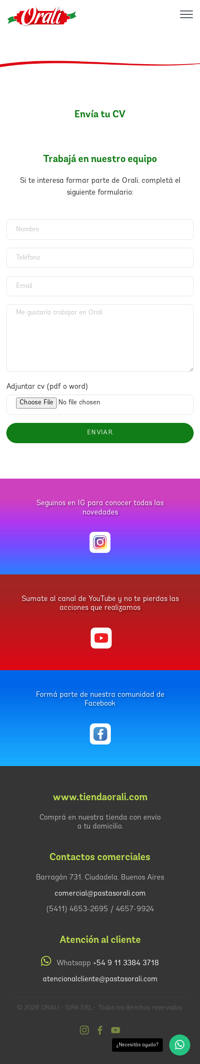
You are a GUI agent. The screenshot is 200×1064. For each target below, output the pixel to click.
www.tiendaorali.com (100, 797)
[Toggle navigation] (186, 14)
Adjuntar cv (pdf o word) (47, 386)
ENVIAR (100, 433)
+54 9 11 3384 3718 (126, 963)
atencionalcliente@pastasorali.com (100, 979)
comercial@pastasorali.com (100, 893)
